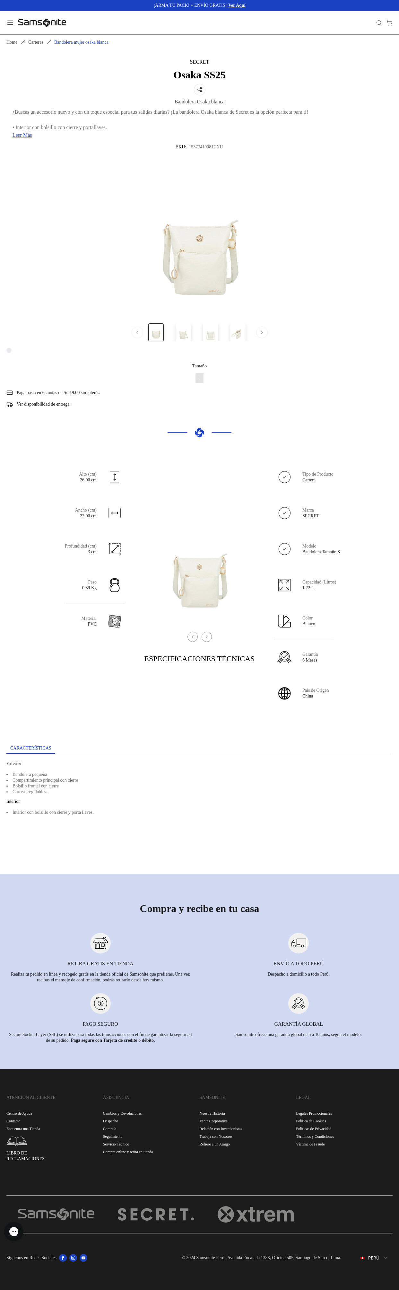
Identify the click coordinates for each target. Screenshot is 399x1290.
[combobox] (369, 1257)
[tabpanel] (199, 812)
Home (11, 42)
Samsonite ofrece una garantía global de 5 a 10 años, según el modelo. (299, 1034)
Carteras (35, 42)
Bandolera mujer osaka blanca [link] (81, 42)
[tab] (30, 748)
